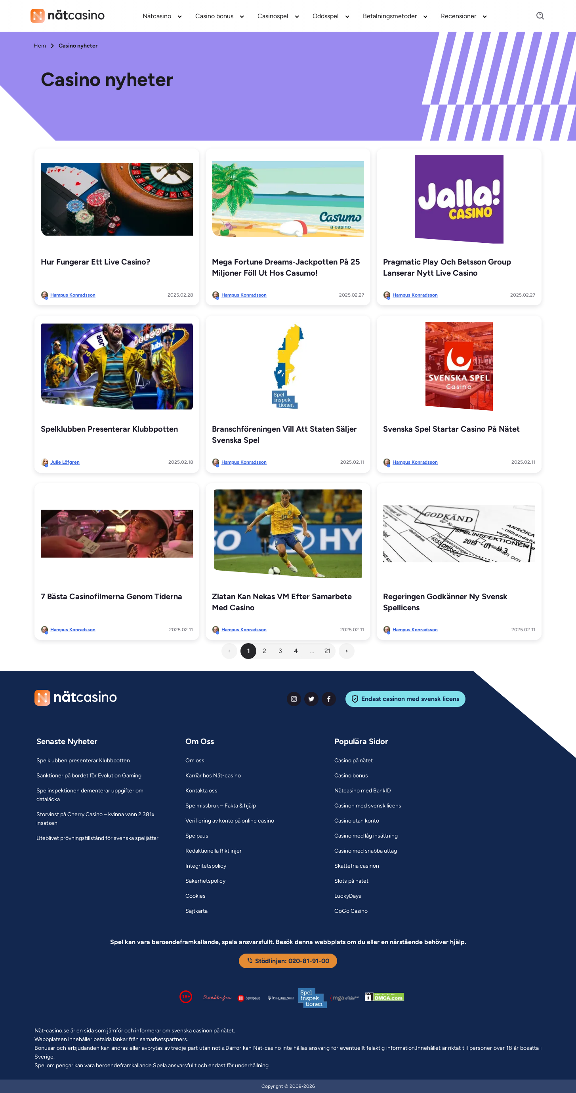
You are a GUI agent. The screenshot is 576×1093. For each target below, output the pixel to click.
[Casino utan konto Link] (356, 821)
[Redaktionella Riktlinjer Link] (213, 851)
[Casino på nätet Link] (353, 760)
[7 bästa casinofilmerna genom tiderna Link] (117, 533)
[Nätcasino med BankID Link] (362, 790)
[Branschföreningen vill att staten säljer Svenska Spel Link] (288, 366)
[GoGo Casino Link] (351, 911)
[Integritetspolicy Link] (205, 866)
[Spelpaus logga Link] (249, 998)
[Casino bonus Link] (351, 775)
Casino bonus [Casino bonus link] (214, 16)
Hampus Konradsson (72, 295)
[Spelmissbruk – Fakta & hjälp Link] (220, 806)
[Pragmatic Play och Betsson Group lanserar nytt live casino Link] (459, 199)
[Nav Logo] (68, 16)
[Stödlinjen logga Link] (217, 998)
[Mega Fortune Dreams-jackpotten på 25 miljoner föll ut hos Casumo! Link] (288, 199)
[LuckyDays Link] (347, 896)
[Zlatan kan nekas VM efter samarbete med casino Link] (288, 533)
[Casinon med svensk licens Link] (367, 806)
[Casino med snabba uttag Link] (365, 851)
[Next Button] (347, 651)
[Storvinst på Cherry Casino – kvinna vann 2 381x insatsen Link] (101, 819)
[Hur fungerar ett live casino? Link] (117, 199)
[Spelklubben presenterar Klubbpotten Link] (117, 366)
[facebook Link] (329, 699)
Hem (40, 45)
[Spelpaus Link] (196, 836)
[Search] (535, 16)
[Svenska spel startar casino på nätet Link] (459, 366)
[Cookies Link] (195, 896)
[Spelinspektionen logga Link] (312, 998)
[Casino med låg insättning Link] (366, 836)
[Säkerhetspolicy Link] (205, 881)
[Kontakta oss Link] (201, 790)
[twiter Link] (311, 699)
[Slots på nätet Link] (351, 881)
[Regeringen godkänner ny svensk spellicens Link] (459, 533)
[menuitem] (162, 16)
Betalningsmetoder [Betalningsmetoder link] (390, 16)
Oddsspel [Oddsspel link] (326, 16)
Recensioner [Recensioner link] (458, 16)
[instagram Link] (294, 699)
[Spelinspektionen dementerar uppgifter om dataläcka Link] (101, 795)
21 (327, 651)
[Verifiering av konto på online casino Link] (229, 821)
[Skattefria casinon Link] (356, 866)
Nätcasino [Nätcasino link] (157, 16)
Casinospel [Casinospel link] (272, 16)
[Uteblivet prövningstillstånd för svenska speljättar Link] (97, 838)
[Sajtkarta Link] (196, 911)
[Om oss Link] (194, 760)
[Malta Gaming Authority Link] (344, 998)
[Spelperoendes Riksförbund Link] (281, 997)
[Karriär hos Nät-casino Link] (213, 775)
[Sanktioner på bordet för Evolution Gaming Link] (88, 775)
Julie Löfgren (65, 462)
